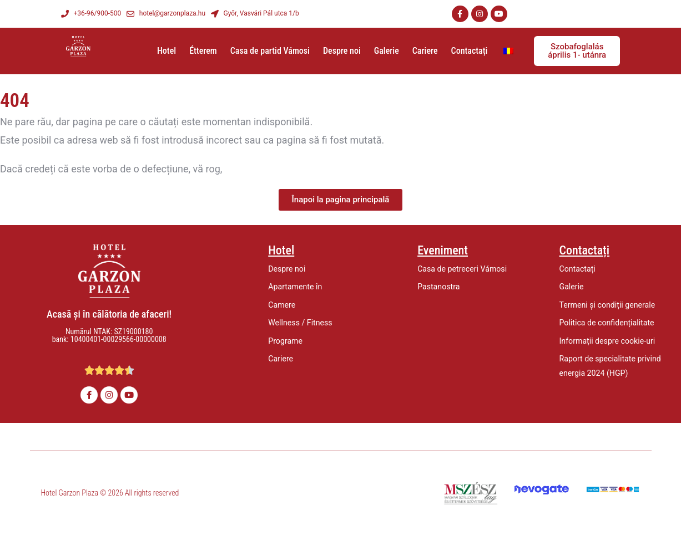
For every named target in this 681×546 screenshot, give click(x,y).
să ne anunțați (256, 169)
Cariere (425, 50)
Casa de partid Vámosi (270, 50)
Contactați (469, 50)
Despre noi (342, 50)
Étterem (203, 50)
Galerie (386, 50)
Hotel (166, 50)
